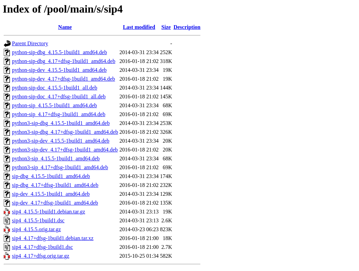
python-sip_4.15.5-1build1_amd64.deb (54, 105)
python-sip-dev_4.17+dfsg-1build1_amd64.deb (63, 79)
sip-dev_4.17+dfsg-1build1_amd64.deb (55, 203)
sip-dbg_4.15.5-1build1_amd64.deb (51, 176)
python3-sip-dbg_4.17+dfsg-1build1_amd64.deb (65, 132)
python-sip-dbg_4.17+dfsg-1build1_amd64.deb (63, 61)
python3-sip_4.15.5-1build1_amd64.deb (56, 158)
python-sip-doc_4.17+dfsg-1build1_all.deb (59, 96)
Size (166, 27)
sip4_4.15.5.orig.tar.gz (36, 229)
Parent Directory (30, 43)
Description (187, 27)
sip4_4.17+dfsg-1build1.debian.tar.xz (52, 238)
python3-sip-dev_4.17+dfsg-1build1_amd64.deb (65, 150)
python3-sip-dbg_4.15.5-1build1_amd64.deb (61, 123)
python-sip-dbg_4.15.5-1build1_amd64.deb (59, 52)
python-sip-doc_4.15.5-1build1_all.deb (54, 88)
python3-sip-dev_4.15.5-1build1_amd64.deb (60, 141)
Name (65, 27)
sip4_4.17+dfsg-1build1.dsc (42, 247)
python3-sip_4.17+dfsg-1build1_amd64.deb (60, 167)
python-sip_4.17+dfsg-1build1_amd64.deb (58, 114)
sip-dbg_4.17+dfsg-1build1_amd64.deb (55, 185)
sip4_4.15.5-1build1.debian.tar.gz (48, 211)
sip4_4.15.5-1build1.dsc (38, 220)
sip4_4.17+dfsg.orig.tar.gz (40, 256)
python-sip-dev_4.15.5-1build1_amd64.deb (59, 70)
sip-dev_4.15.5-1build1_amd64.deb (51, 194)
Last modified (139, 27)
